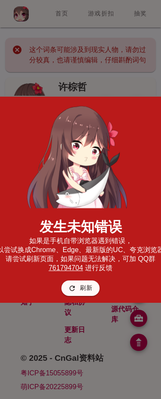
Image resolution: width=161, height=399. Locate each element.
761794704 (66, 267)
